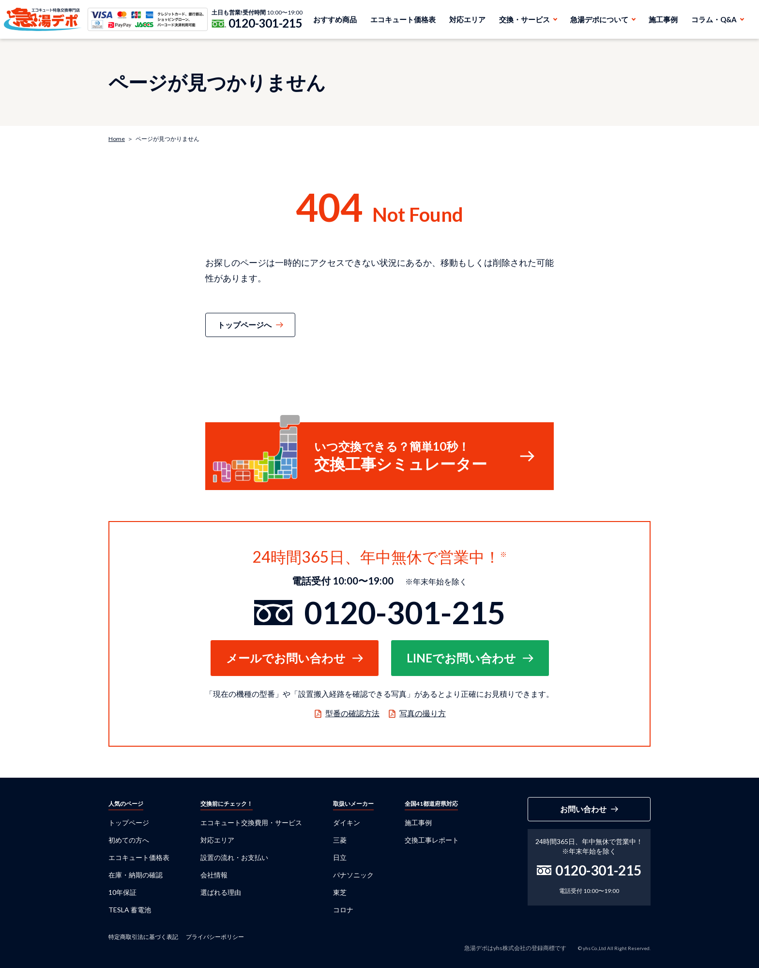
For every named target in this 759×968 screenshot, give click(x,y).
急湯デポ (43, 19)
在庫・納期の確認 (135, 875)
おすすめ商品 (335, 19)
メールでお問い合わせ (286, 658)
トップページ (128, 822)
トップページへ (244, 324)
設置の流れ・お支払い (234, 857)
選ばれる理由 (220, 892)
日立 (340, 857)
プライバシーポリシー (215, 936)
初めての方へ (128, 840)
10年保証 (122, 892)
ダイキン (346, 822)
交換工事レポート (432, 840)
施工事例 (663, 19)
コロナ (343, 910)
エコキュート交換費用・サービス (251, 822)
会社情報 (214, 875)
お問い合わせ (583, 809)
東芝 (340, 892)
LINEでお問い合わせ (461, 658)
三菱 (340, 840)
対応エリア (467, 19)
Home (116, 138)
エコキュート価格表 (403, 19)
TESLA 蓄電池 (129, 910)
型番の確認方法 (352, 713)
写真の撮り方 (422, 713)
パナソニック (353, 875)
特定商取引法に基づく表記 (143, 936)
